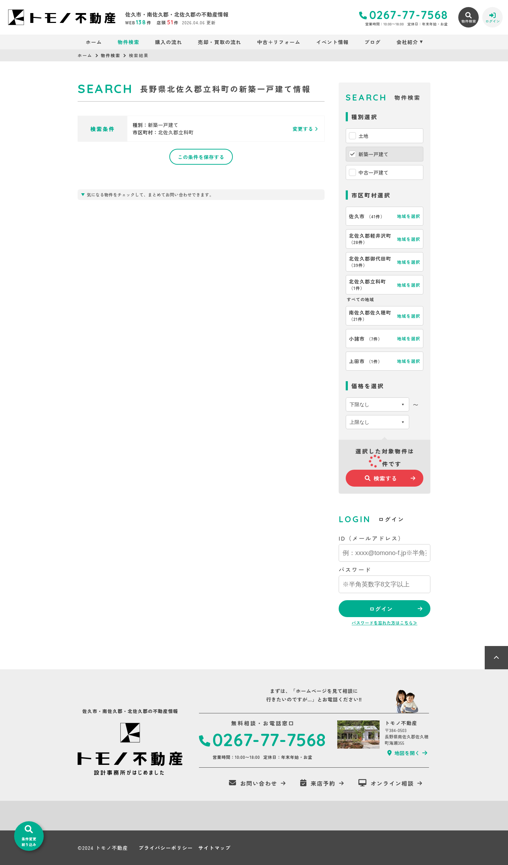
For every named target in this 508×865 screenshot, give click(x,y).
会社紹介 (407, 41)
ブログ (372, 41)
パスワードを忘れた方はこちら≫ (384, 623)
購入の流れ (168, 41)
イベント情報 (332, 41)
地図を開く (403, 752)
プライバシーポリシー (166, 847)
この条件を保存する (201, 156)
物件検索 (129, 41)
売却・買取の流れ (219, 41)
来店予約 (317, 783)
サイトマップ (214, 847)
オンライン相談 (386, 783)
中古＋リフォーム (279, 41)
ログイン (381, 608)
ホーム (94, 41)
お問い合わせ (253, 783)
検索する (381, 478)
